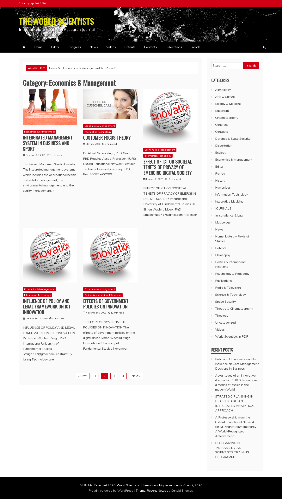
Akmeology (223, 90)
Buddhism (222, 111)
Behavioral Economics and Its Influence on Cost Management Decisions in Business (237, 363)
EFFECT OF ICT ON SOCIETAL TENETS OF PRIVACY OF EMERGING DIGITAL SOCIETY (167, 167)
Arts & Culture (225, 97)
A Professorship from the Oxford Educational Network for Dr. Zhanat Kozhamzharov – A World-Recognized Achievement (237, 426)
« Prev (82, 376)
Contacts (150, 47)
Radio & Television (228, 287)
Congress (74, 47)
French (195, 47)
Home (38, 47)
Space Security (225, 301)
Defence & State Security (233, 138)
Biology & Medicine (228, 104)
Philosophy (222, 255)
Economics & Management (39, 131)
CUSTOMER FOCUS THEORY (107, 137)
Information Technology (97, 131)
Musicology (223, 222)
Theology (221, 315)
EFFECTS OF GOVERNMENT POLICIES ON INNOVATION (105, 303)
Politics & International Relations (102, 295)
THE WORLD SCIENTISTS (57, 21)
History (220, 180)
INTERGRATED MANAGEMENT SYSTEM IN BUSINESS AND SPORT (47, 143)
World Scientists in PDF (231, 336)
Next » (136, 376)
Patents (130, 47)
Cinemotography (226, 118)
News (93, 47)
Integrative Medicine (229, 201)
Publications (173, 47)
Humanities (223, 187)
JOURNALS (223, 208)
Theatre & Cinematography (234, 308)
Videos (111, 47)
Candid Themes (182, 490)
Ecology (220, 152)
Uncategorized (225, 322)
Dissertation (223, 145)
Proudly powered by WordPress (111, 490)
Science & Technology (230, 294)
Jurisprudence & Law (229, 215)
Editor (55, 47)
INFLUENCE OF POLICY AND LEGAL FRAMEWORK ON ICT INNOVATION (46, 306)
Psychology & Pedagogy (232, 273)
